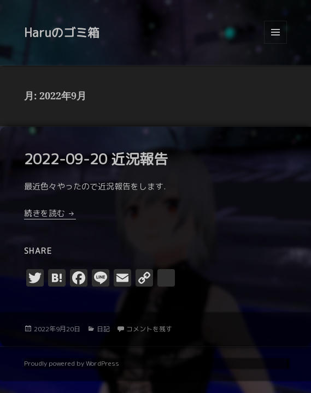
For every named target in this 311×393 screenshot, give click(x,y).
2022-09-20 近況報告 (96, 159)
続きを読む (50, 213)
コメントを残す (149, 329)
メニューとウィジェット (275, 43)
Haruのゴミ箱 (61, 32)
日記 (103, 329)
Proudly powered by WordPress (71, 363)
